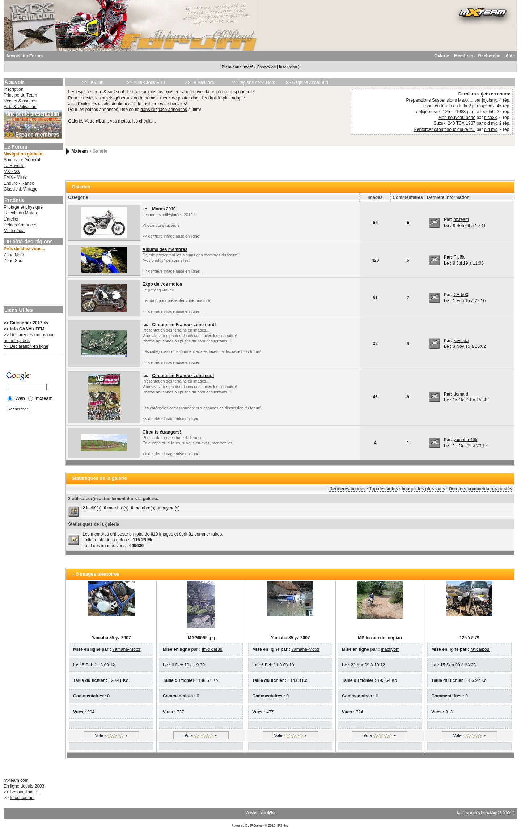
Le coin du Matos (20, 213)
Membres (463, 56)
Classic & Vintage (21, 189)
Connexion (266, 67)
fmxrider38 (212, 649)
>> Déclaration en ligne (26, 346)
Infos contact (22, 797)
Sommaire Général (22, 159)
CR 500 (460, 294)
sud (111, 91)
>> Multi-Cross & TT (146, 82)
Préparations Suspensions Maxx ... (439, 100)
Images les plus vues (423, 488)
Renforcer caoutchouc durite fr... (444, 129)
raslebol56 (484, 111)
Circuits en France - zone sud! (183, 375)
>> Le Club (92, 82)
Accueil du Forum (24, 56)
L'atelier (11, 219)
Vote (99, 735)
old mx (490, 123)
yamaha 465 (465, 439)
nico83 (490, 117)
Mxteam (80, 151)
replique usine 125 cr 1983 (440, 111)
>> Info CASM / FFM (24, 329)
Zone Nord (14, 254)
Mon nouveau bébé (456, 117)
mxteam (461, 219)
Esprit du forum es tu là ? (447, 105)
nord (98, 91)
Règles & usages (20, 100)
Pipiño (459, 257)
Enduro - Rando (19, 183)
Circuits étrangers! (161, 432)
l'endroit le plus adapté (223, 98)
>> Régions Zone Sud (307, 82)
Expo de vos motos (162, 284)
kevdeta (461, 340)
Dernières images (347, 488)
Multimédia (14, 230)
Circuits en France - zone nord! (184, 324)
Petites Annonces (20, 224)
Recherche (489, 56)
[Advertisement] (33, 285)
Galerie (441, 56)
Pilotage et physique (23, 207)
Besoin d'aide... (24, 791)
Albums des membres (164, 249)
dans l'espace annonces (163, 109)
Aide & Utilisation (20, 106)
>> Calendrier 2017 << (26, 322)
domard (460, 394)
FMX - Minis (15, 177)
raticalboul (480, 649)
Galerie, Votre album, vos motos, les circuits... (112, 121)
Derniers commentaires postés (480, 488)
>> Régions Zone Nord (253, 82)
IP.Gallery (257, 825)
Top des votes (383, 488)
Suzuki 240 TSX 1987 (454, 123)
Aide (510, 56)
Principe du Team (20, 95)
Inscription (288, 67)
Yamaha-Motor (126, 649)
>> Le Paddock (200, 82)
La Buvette (14, 165)
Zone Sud (13, 260)
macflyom (390, 649)
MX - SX (12, 171)
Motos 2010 (163, 209)
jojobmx (489, 100)
